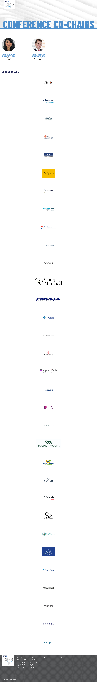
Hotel (31, 664)
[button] (92, 4)
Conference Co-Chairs (49, 662)
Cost (31, 665)
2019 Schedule (21, 669)
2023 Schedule (21, 664)
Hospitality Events (22, 659)
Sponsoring (33, 657)
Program (20, 657)
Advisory (45, 661)
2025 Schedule (21, 661)
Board (45, 659)
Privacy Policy (34, 667)
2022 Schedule (21, 665)
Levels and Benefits (35, 661)
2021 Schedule (21, 667)
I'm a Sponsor (33, 662)
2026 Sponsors (34, 659)
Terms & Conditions (35, 669)
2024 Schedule (21, 662)
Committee (46, 657)
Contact (60, 657)
